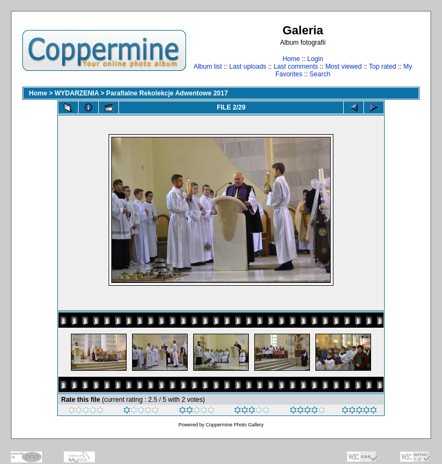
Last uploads (247, 66)
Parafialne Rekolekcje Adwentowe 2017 (167, 93)
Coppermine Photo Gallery (235, 424)
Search (319, 74)
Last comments (295, 66)
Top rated (382, 66)
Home (291, 59)
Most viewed (343, 66)
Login (315, 59)
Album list (208, 66)
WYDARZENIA (77, 93)
